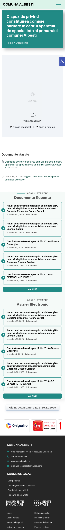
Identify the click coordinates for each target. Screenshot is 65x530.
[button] (62, 61)
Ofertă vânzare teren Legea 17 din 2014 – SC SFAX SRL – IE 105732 (30, 276)
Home (10, 43)
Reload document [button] (20, 127)
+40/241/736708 (19, 456)
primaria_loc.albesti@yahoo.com (26, 466)
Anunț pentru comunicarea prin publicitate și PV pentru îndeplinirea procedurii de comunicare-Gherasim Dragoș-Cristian (32, 259)
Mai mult (32, 289)
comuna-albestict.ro (20, 461)
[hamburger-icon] (58, 4)
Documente (22, 43)
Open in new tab (45, 127)
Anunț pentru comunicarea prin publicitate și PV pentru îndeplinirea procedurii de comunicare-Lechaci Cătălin (32, 226)
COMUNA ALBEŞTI (18, 4)
